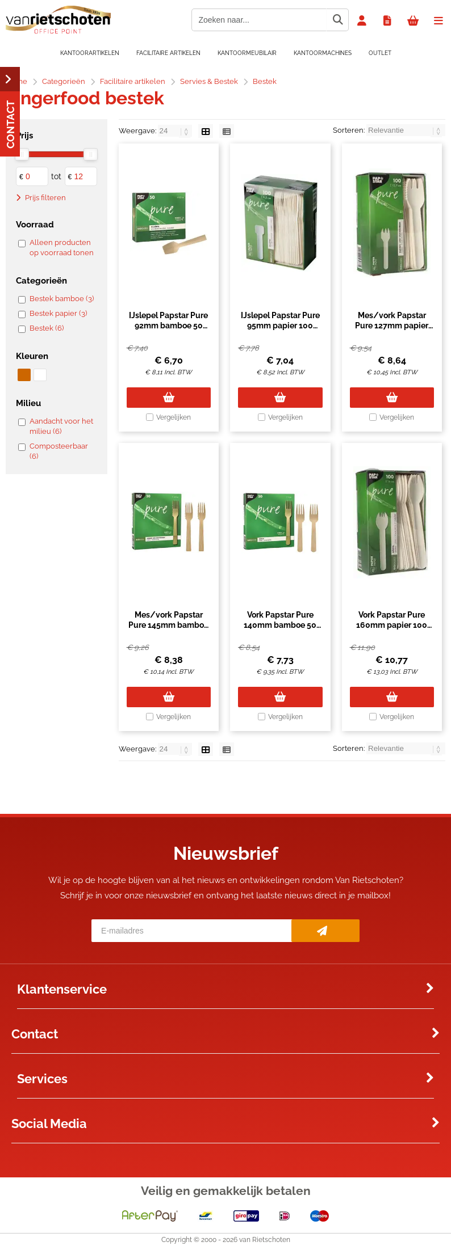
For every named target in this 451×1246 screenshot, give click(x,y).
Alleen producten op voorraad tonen (62, 247)
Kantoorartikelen (89, 53)
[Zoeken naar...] (337, 20)
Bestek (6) (47, 328)
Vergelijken (173, 417)
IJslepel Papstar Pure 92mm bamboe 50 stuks (168, 325)
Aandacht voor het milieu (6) (61, 426)
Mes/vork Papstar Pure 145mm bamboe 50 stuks (168, 625)
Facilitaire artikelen (168, 53)
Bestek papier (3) (58, 313)
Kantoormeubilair (247, 53)
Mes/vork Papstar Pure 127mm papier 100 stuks (391, 325)
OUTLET (380, 53)
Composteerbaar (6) (59, 451)
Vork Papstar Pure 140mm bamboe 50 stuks (280, 625)
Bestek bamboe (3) (62, 298)
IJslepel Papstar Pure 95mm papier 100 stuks (280, 325)
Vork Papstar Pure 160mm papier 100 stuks (391, 625)
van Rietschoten (264, 1240)
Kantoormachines (323, 53)
